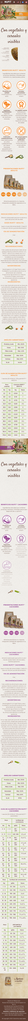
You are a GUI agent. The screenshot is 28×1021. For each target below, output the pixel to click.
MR (24, 168)
